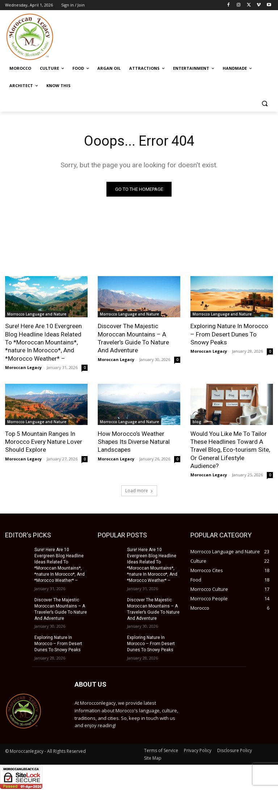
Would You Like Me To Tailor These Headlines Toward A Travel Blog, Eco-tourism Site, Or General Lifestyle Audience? (230, 449)
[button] (264, 103)
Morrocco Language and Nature (36, 314)
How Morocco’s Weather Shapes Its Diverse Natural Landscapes (133, 441)
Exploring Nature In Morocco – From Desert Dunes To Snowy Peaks (231, 334)
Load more (139, 490)
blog (197, 421)
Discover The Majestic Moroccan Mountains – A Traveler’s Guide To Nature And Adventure (133, 338)
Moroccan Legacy (23, 367)
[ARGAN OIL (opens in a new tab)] (109, 68)
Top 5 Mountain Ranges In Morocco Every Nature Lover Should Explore (43, 441)
